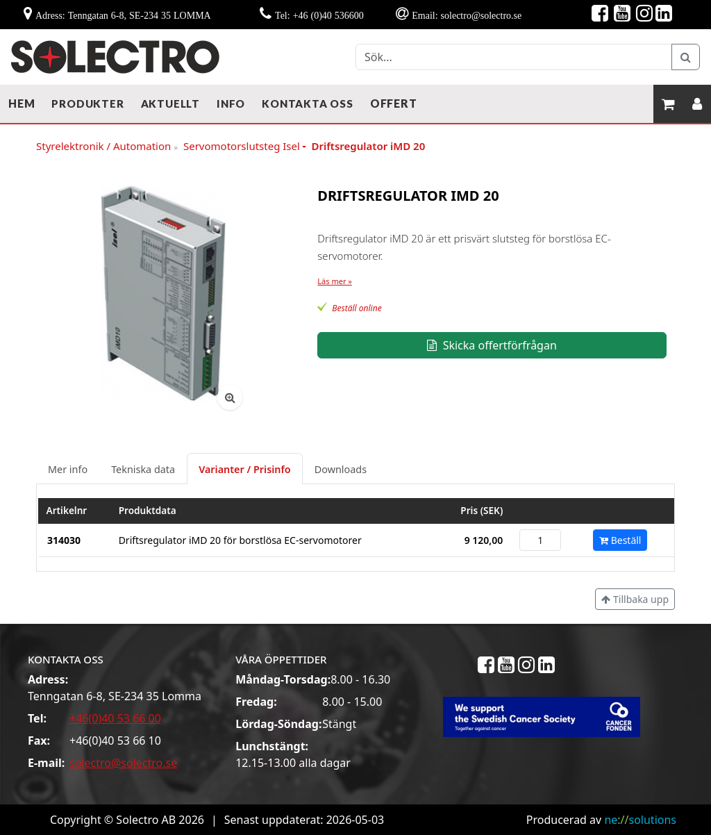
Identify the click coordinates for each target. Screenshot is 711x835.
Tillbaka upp (635, 599)
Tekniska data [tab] (143, 469)
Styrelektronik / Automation (107, 146)
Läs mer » (334, 281)
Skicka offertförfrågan (491, 345)
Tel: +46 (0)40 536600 (319, 15)
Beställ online (356, 308)
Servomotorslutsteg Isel (241, 145)
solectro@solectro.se (123, 762)
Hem (21, 103)
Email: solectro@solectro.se (466, 15)
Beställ (620, 540)
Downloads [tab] (341, 469)
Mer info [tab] (67, 469)
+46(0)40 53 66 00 (115, 718)
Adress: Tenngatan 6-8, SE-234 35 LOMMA (123, 15)
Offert (393, 103)
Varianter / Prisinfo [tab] (245, 469)
